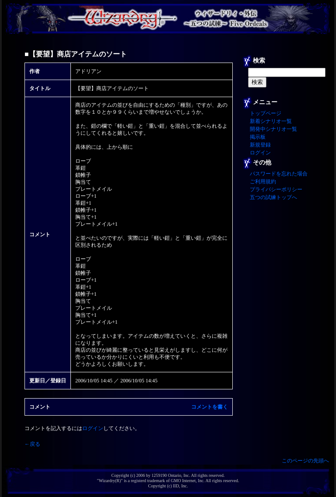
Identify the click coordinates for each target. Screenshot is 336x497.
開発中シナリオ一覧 (273, 129)
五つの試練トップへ (273, 197)
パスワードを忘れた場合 (279, 174)
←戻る (32, 444)
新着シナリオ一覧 (271, 121)
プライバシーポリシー (276, 189)
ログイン (92, 428)
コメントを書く (209, 407)
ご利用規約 (263, 181)
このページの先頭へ (305, 461)
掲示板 (258, 137)
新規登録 (260, 145)
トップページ (265, 113)
